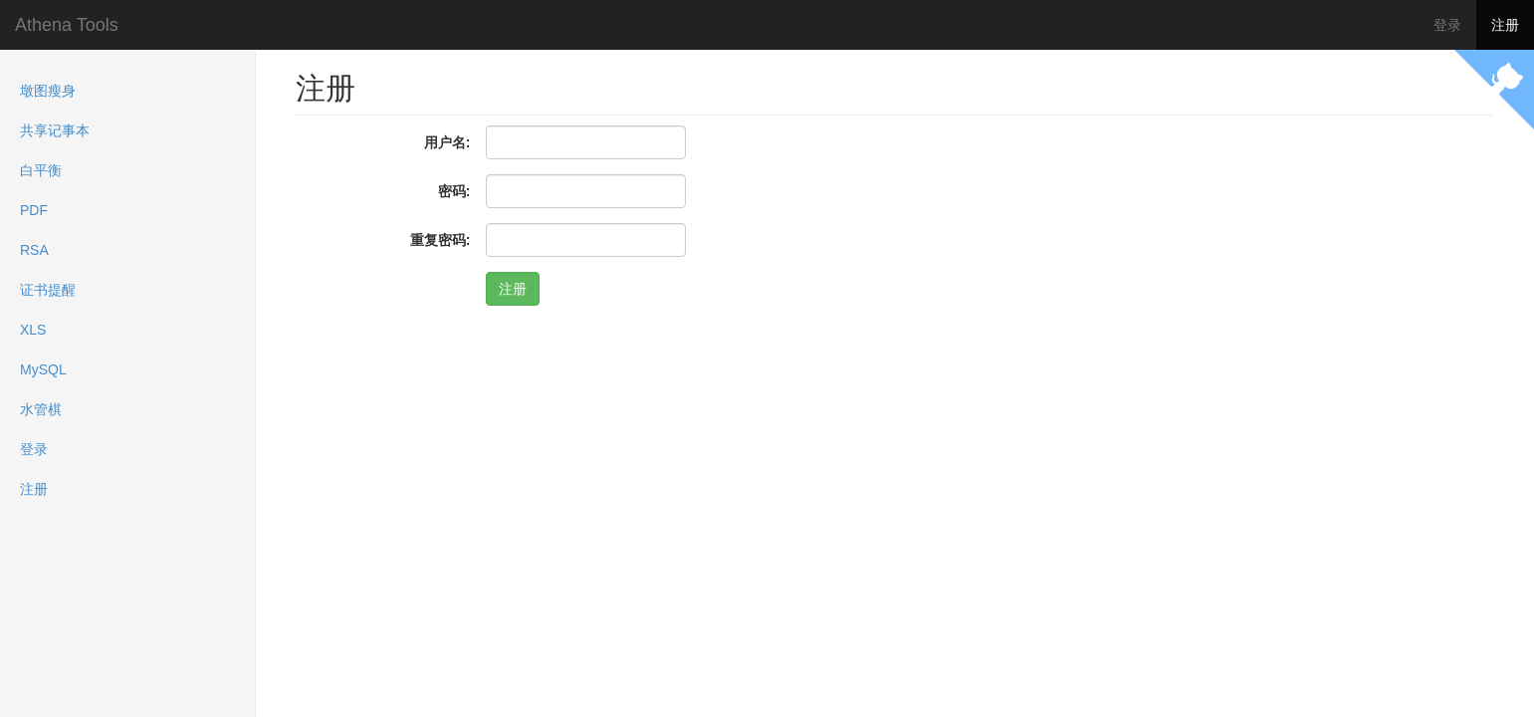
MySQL (43, 369)
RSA (34, 250)
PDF (34, 210)
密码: (454, 191)
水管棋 (41, 409)
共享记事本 (55, 130)
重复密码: (440, 240)
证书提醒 (48, 290)
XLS (33, 330)
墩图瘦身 (48, 91)
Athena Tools (66, 25)
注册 (1505, 25)
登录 (1447, 25)
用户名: (447, 142)
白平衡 (41, 170)
